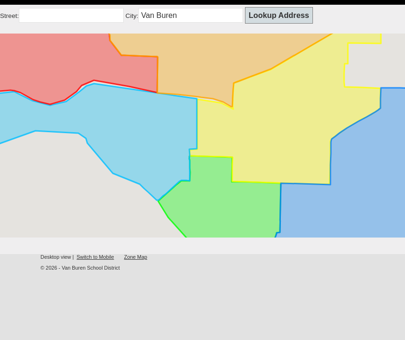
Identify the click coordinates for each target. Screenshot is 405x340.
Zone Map (135, 257)
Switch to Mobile (95, 257)
